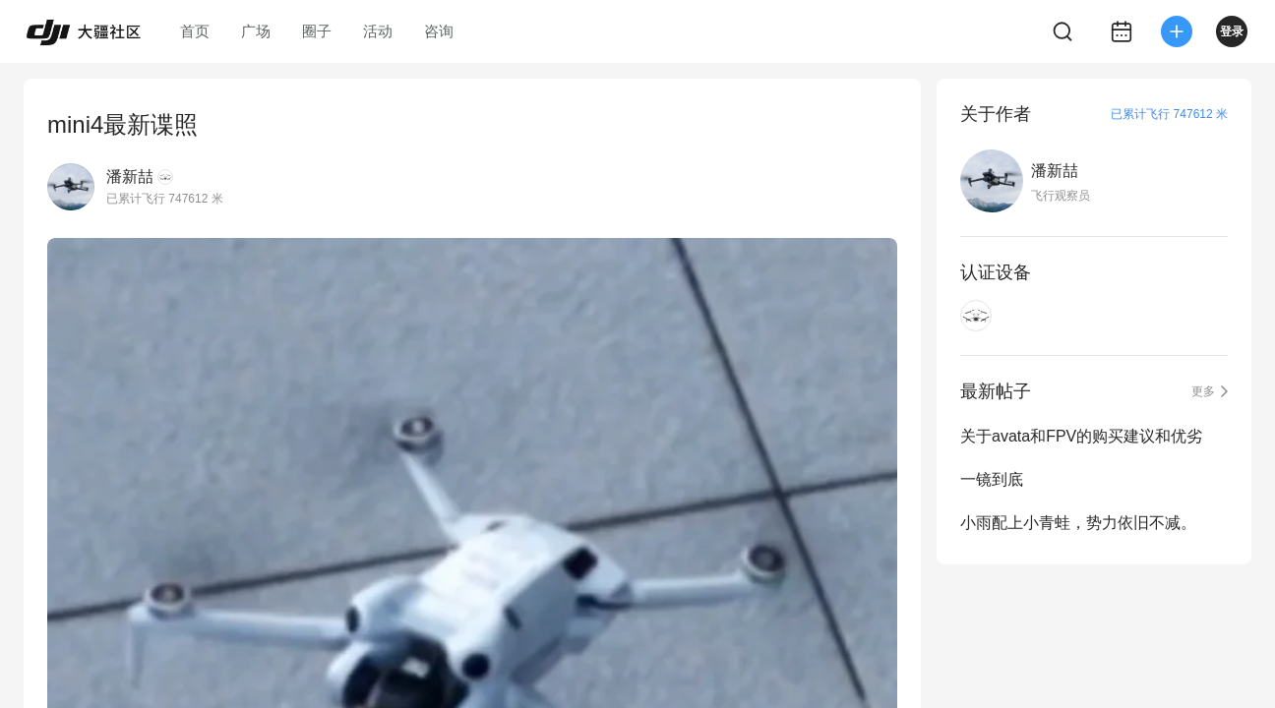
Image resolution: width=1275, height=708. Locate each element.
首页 (195, 31)
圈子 (317, 31)
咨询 (439, 31)
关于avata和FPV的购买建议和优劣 (1081, 436)
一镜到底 (991, 479)
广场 (256, 31)
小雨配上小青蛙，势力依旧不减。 (1078, 522)
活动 (378, 31)
